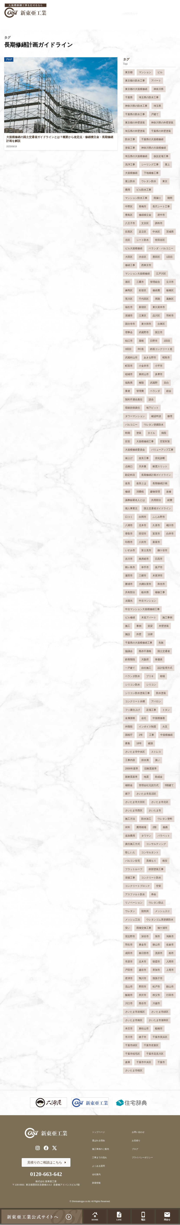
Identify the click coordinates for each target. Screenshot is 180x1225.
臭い (157, 760)
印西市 (129, 542)
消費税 (140, 491)
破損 (150, 743)
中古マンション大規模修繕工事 (142, 609)
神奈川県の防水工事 (136, 105)
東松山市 (144, 1028)
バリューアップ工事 (162, 449)
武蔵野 (154, 382)
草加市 (156, 969)
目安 (127, 441)
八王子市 (130, 223)
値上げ (129, 458)
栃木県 (145, 592)
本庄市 (129, 1028)
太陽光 (129, 600)
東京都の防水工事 (135, 80)
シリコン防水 (132, 684)
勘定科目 (130, 474)
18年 (139, 743)
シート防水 (142, 239)
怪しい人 (130, 852)
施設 (127, 634)
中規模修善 (159, 718)
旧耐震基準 (150, 768)
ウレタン (130, 911)
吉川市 (129, 558)
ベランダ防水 (132, 676)
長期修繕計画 (160, 483)
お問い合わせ (138, 1132)
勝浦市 (129, 584)
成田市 (129, 953)
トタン (166, 709)
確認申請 (156, 416)
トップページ (98, 1132)
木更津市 (157, 575)
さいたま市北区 (159, 802)
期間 (169, 198)
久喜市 (156, 525)
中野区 (129, 206)
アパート (156, 80)
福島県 (129, 382)
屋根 (141, 340)
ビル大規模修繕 (133, 248)
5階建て (169, 785)
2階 (154, 827)
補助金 (129, 785)
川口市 (129, 1003)
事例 (138, 625)
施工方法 (130, 818)
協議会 (129, 651)
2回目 (167, 340)
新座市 (156, 542)
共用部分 (156, 500)
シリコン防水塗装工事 (137, 693)
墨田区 (156, 256)
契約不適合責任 (133, 399)
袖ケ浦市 (162, 927)
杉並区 (142, 290)
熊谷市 (142, 1003)
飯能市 (129, 995)
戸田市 (129, 969)
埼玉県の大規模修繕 (136, 156)
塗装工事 (130, 147)
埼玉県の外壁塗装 (135, 131)
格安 (164, 860)
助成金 (158, 776)
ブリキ (150, 676)
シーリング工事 (150, 164)
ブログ (135, 1149)
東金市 (142, 944)
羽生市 (129, 944)
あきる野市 (150, 357)
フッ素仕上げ (132, 709)
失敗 (161, 642)
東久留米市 (159, 307)
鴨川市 (142, 978)
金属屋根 (130, 718)
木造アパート (148, 617)
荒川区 (129, 298)
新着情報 (96, 1183)
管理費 (140, 391)
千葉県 (129, 97)
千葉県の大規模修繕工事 (138, 642)
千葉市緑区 (131, 1045)
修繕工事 (130, 265)
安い (127, 927)
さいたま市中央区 (135, 751)
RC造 (141, 349)
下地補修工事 (151, 173)
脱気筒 (145, 911)
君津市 (129, 978)
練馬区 (129, 290)
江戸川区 (161, 273)
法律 (150, 634)
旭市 (157, 936)
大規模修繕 (131, 173)
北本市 (142, 525)
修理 (169, 416)
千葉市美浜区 (160, 1037)
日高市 (158, 558)
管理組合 (155, 281)
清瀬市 (129, 315)
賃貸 (150, 625)
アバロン (156, 701)
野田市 (142, 986)
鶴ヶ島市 (130, 567)
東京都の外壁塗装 (135, 122)
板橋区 (170, 290)
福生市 (129, 307)
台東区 (161, 323)
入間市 (170, 961)
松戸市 (156, 986)
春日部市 (144, 953)
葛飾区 (170, 298)
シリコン (151, 684)
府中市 (161, 214)
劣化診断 (160, 458)
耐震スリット (160, 466)
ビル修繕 (130, 617)
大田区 (129, 256)
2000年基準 (131, 768)
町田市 (129, 365)
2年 (141, 734)
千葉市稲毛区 (132, 1053)
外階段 (129, 726)
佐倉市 (170, 944)
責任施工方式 (132, 844)
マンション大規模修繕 (137, 273)
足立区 (142, 231)
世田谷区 (160, 239)
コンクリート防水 (151, 877)
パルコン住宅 (132, 860)
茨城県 (170, 231)
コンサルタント (150, 852)
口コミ (129, 516)
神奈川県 (158, 89)
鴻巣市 (170, 936)
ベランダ (155, 391)
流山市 (129, 986)
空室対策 (165, 441)
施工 (127, 625)
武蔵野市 (144, 332)
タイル (151, 432)
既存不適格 (145, 651)
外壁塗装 (164, 625)
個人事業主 (131, 508)
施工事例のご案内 (100, 1149)
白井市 (170, 533)
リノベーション (133, 902)
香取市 (129, 533)
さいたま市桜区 (133, 1070)
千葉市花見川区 (154, 1053)
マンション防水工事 (136, 198)
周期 (157, 298)
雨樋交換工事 (143, 927)
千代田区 (144, 298)
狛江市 (129, 340)
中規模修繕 (166, 734)
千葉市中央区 (143, 1062)
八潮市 (129, 525)
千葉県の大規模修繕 (152, 139)
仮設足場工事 (161, 156)
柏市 (171, 953)
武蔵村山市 (131, 357)
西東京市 (146, 265)
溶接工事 (130, 877)
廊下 (127, 793)
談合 (151, 399)
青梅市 (142, 206)
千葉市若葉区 (151, 1045)
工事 (151, 734)
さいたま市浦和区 (158, 1020)
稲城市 (129, 374)
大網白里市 (145, 584)
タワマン (146, 835)
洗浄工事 (130, 164)
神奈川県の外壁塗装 (162, 122)
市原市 (129, 961)
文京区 (145, 223)
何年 (127, 827)
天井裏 (142, 466)
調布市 (158, 223)
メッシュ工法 (132, 919)
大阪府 (145, 659)
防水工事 (130, 139)
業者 (127, 391)
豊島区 (129, 214)
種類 (141, 382)
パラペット (164, 835)
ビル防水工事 (143, 189)
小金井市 (144, 365)
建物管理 (155, 491)
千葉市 (161, 1062)
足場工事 (151, 709)
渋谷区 (142, 256)
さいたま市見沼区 (146, 793)
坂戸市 (158, 567)
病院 (163, 432)
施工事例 (167, 617)
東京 (164, 181)
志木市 (142, 961)
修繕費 (156, 290)
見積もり (151, 860)
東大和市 (146, 323)
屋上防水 (130, 181)
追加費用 (130, 835)
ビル (160, 72)
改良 (127, 483)
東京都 (129, 72)
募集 (127, 743)
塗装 (138, 432)
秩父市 (156, 995)
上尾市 (170, 969)
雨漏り (157, 198)
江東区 (142, 315)
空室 (158, 885)
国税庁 (129, 734)
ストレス (156, 751)
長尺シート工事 (161, 206)
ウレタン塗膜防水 (153, 424)
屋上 (167, 164)
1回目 (169, 256)
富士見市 (146, 550)
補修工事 (160, 592)
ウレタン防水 (148, 181)
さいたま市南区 (133, 1020)
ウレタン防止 (156, 902)
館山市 (170, 986)
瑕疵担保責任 (132, 407)
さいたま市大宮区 (135, 802)
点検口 (129, 466)
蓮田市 (129, 575)
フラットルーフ (133, 869)
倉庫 (127, 1062)
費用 (127, 189)
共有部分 (130, 592)
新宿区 (142, 307)
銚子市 (142, 1037)
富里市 (156, 533)
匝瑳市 (142, 533)
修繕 (127, 491)
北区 (127, 239)
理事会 (129, 332)
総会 (168, 391)
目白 (166, 382)
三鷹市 (140, 281)
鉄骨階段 (130, 659)
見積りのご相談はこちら (44, 1164)
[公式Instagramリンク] (36, 1148)
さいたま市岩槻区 (135, 1011)
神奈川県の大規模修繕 (153, 147)
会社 (143, 718)
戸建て (155, 114)
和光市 (161, 584)
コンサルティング (156, 844)
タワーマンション (135, 416)
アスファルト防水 (135, 894)
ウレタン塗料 (165, 818)
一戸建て (130, 667)
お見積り (136, 1140)
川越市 (156, 1003)
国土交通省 (164, 651)
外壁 (138, 634)
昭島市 (166, 357)
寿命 (153, 894)
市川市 (129, 1037)
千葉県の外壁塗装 (161, 131)
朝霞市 (156, 961)
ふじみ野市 (159, 516)
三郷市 (142, 575)
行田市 (170, 995)
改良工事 (144, 458)
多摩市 (158, 374)
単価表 (158, 659)
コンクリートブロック (137, 885)
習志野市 (130, 936)
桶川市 (170, 525)
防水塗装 (161, 693)
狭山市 (156, 944)
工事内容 (130, 760)
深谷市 (145, 936)
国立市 (158, 332)
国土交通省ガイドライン (157, 508)
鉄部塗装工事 (156, 869)
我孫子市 (157, 978)
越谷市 (142, 969)
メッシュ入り (162, 911)
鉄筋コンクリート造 (161, 349)
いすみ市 (130, 550)
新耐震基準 (131, 776)
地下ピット (152, 407)
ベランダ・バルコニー (161, 248)
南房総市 (144, 558)
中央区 (156, 231)
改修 (168, 491)
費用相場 (141, 827)
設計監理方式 (165, 667)
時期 (127, 432)
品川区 (156, 315)
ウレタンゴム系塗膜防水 (159, 919)
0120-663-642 (109, 8)
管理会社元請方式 (149, 785)
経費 (169, 500)
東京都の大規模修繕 (136, 89)
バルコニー (131, 424)
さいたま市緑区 (159, 1011)
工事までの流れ (99, 1157)
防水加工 (146, 818)
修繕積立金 (145, 214)
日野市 (154, 340)
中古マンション (147, 600)
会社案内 (96, 1174)
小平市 (158, 365)
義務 (165, 827)
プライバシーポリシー (142, 1157)
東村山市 (144, 374)
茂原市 (158, 953)
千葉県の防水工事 (135, 114)
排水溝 (145, 760)
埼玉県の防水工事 (149, 97)
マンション (145, 72)
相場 (162, 676)
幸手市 (145, 567)
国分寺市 (130, 323)
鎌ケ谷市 (162, 550)
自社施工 (146, 667)
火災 (164, 726)
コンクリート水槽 (135, 701)
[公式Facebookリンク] (46, 1148)
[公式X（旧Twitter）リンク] (55, 1148)
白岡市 (142, 516)
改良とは (141, 483)
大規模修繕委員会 (135, 449)
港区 (127, 281)
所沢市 (142, 995)
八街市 (142, 542)
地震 (146, 776)
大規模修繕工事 (145, 441)
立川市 (170, 281)
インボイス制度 (147, 726)
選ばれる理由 (98, 1140)
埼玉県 (157, 105)
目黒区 (129, 231)
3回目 (128, 349)
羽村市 (170, 315)
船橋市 (158, 1028)
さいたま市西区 (133, 810)
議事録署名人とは (135, 500)
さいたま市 (155, 810)
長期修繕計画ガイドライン (156, 474)
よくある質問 (98, 1166)
